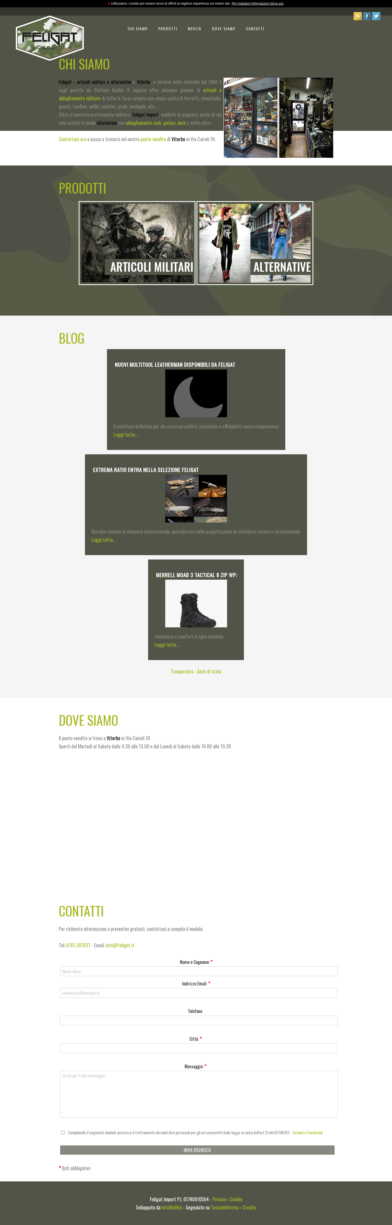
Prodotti (167, 28)
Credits (249, 1207)
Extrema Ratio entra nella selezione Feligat (146, 469)
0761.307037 (78, 945)
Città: (195, 1039)
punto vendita (153, 139)
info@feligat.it (120, 945)
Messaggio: (195, 1066)
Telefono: (195, 1011)
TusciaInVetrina (225, 1207)
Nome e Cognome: (196, 962)
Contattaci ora (72, 139)
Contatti (255, 28)
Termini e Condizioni (307, 1132)
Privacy (219, 1199)
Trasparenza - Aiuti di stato (196, 671)
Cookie (236, 1199)
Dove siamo (223, 28)
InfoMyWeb (172, 1207)
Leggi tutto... (126, 434)
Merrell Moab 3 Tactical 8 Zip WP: (196, 575)
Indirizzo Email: (196, 983)
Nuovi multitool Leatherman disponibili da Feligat (175, 364)
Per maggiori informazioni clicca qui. (258, 3)
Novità (194, 28)
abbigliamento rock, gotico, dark (156, 122)
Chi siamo (138, 28)
